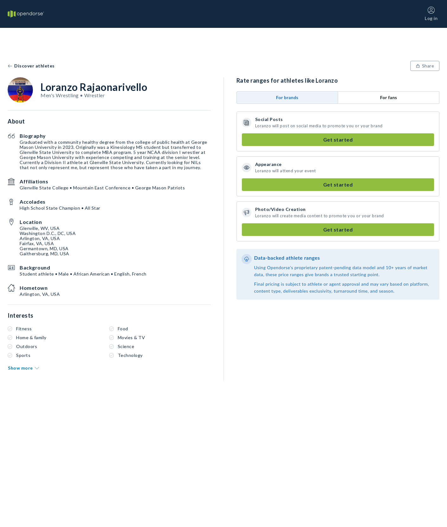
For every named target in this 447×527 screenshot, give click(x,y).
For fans (388, 97)
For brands (287, 97)
